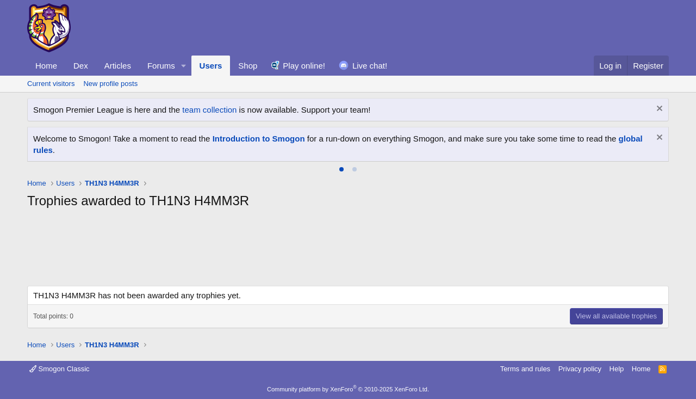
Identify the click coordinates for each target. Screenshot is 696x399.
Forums (161, 65)
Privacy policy (579, 369)
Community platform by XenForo (348, 389)
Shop (247, 65)
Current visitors (50, 83)
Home (46, 65)
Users (211, 65)
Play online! (304, 65)
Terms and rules (525, 369)
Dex (80, 65)
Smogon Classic (59, 369)
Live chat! (369, 65)
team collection (209, 109)
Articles (117, 65)
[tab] (341, 169)
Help (617, 369)
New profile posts (110, 83)
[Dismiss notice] (658, 109)
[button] (183, 66)
